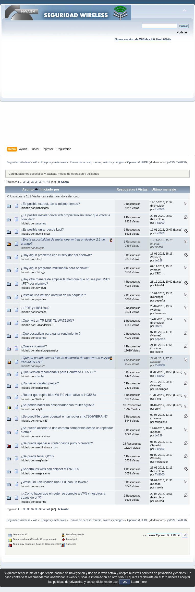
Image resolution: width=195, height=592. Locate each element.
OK (125, 581)
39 (40, 181)
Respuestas (125, 189)
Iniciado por (49, 189)
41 (48, 181)
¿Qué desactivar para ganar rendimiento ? (50, 333)
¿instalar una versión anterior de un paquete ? (53, 295)
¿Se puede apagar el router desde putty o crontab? (57, 443)
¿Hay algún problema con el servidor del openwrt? (56, 255)
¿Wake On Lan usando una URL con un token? (54, 482)
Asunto (30, 189)
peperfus (40, 223)
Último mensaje (163, 189)
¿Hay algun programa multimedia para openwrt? (55, 268)
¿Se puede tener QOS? (37, 456)
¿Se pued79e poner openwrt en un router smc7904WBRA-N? (64, 416)
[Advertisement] (48, 99)
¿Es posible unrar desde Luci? (42, 229)
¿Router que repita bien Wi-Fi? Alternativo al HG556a (58, 395)
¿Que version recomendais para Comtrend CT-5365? (58, 372)
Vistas (143, 189)
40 (44, 181)
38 (36, 181)
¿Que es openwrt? (34, 346)
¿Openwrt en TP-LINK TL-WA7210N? (47, 320)
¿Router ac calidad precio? (40, 383)
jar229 (171, 162)
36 (28, 181)
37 (32, 181)
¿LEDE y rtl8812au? (35, 308)
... (21, 181)
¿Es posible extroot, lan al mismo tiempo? (50, 204)
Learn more (139, 582)
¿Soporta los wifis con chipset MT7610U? (50, 469)
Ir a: (145, 535)
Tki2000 (181, 162)
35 (24, 181)
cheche (39, 376)
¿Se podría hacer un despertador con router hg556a (57, 405)
